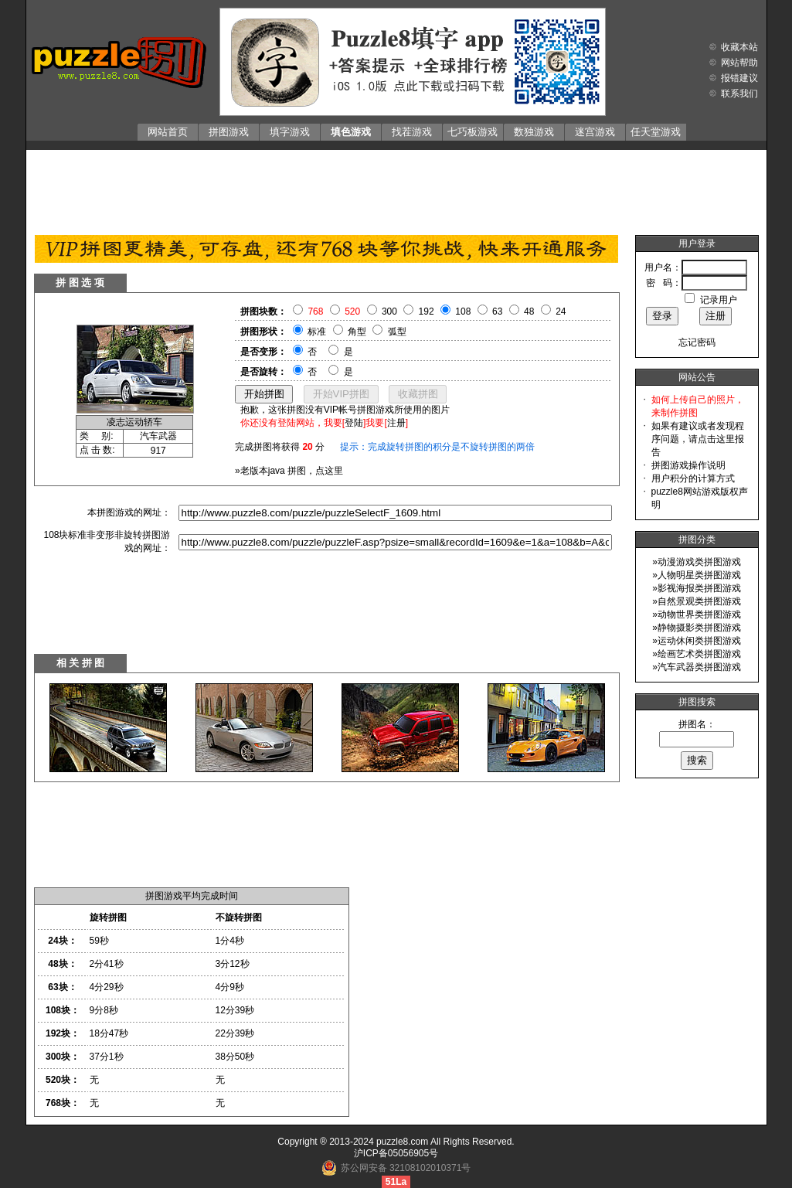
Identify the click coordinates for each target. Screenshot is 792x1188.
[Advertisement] (396, 188)
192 (426, 311)
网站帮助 (739, 62)
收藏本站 (739, 47)
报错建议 (739, 78)
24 (561, 311)
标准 (317, 331)
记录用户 (718, 299)
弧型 (397, 331)
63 (497, 311)
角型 (357, 331)
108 (463, 311)
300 (389, 311)
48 (529, 311)
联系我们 (739, 93)
